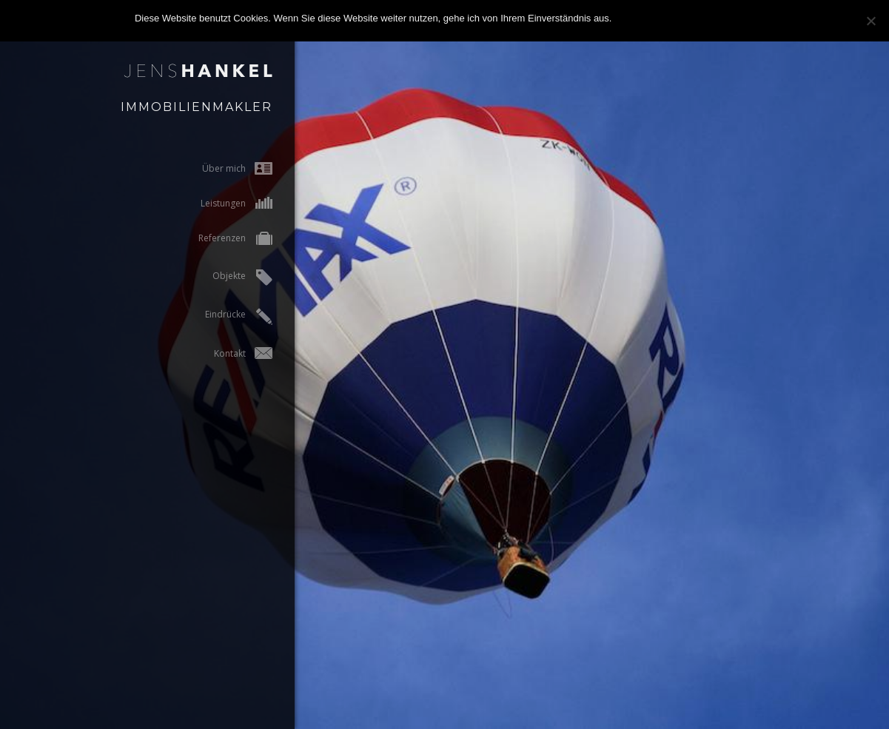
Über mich (224, 168)
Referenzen (222, 239)
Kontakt (230, 353)
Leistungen (223, 203)
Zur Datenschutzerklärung (697, 18)
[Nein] (870, 20)
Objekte (229, 277)
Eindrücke (225, 316)
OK (626, 18)
